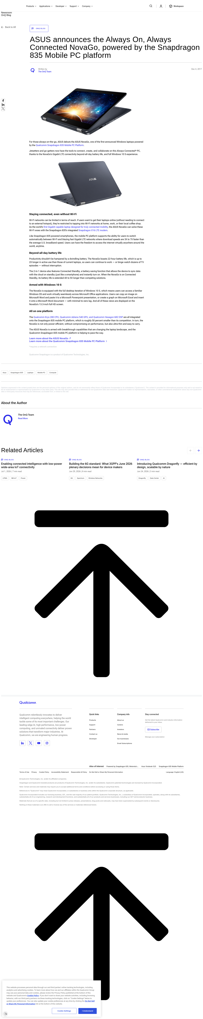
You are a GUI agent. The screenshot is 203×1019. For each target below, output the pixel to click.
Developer (93, 739)
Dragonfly (142, 478)
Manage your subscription (155, 737)
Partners (92, 729)
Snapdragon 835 (17, 373)
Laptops (30, 373)
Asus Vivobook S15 (148, 766)
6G (72, 478)
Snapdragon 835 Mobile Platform (171, 766)
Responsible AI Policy (79, 772)
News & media (122, 734)
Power (23, 478)
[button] (106, 772)
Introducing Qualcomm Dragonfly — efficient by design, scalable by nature (167, 465)
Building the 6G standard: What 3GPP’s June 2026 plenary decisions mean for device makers (100, 465)
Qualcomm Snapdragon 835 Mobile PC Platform (60, 145)
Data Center (154, 478)
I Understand (87, 1011)
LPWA (5, 478)
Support (92, 725)
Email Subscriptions (124, 743)
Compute (52, 373)
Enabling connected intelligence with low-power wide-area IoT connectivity (31, 465)
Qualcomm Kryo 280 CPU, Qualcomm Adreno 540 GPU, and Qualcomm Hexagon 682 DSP (78, 317)
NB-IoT (13, 478)
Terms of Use (24, 772)
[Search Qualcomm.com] (151, 6)
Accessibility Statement (60, 772)
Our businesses (123, 739)
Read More (23, 418)
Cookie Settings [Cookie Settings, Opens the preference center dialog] (64, 1011)
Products (92, 720)
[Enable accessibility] (5, 1013)
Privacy (34, 772)
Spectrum (80, 478)
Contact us (93, 734)
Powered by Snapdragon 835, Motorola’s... (122, 766)
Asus (4, 373)
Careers (120, 725)
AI (164, 478)
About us (120, 720)
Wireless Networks (95, 478)
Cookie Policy (44, 772)
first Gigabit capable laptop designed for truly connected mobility (76, 227)
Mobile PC (41, 373)
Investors (120, 729)
